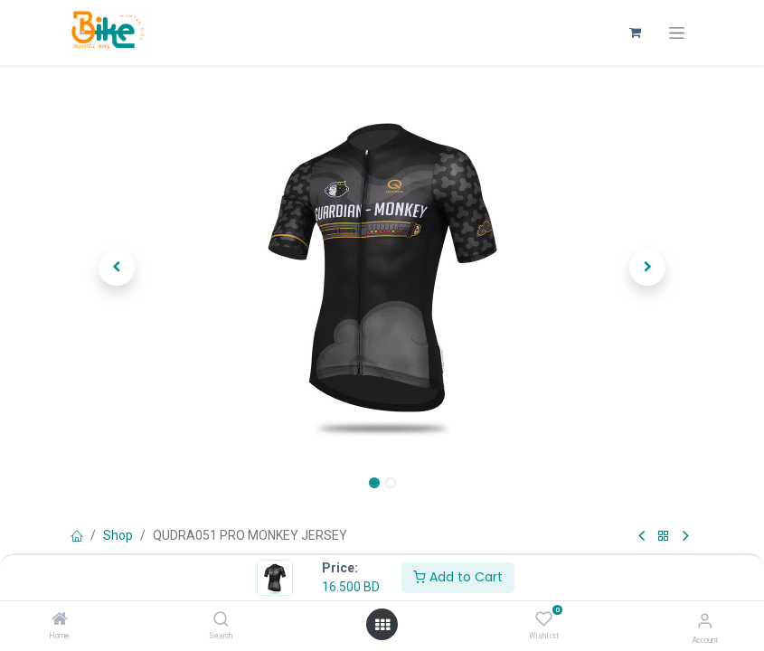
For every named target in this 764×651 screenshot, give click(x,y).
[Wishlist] (544, 619)
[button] (118, 268)
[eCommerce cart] (635, 32)
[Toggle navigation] (676, 33)
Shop (118, 535)
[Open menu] (382, 625)
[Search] (221, 620)
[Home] (60, 620)
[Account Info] (704, 620)
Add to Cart (458, 577)
